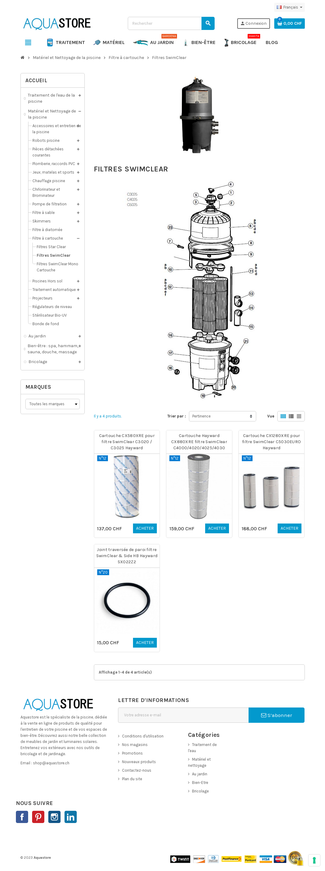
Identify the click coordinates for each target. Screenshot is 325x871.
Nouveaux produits (139, 761)
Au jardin (199, 774)
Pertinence (201, 416)
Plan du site (132, 779)
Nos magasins (135, 744)
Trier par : (176, 416)
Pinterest (38, 817)
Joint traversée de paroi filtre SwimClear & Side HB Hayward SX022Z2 (127, 555)
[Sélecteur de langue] (289, 7)
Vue (270, 416)
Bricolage (200, 791)
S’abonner (276, 715)
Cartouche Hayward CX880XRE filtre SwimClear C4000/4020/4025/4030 (199, 441)
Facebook (22, 817)
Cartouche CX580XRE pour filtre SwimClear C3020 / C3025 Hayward (127, 441)
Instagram (54, 817)
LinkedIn (71, 817)
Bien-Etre (200, 782)
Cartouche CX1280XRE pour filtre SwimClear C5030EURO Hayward (271, 441)
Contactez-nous (136, 770)
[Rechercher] (171, 23)
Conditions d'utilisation (143, 736)
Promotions (132, 753)
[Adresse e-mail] (183, 715)
